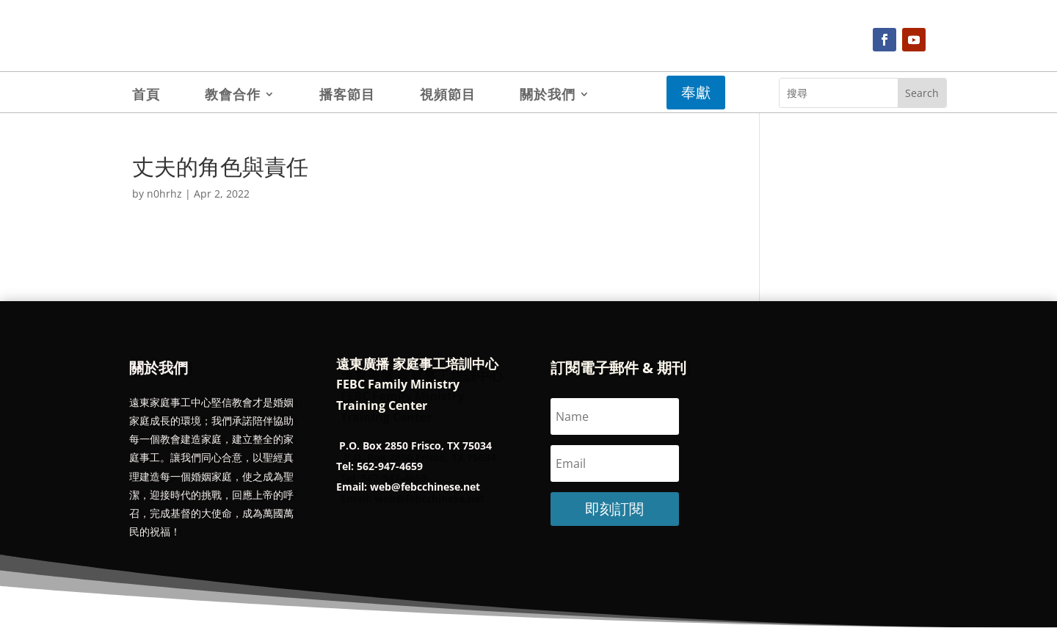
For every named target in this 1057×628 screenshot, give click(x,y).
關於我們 (547, 96)
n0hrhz (164, 194)
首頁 (146, 96)
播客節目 (347, 96)
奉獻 (696, 92)
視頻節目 (448, 96)
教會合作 (233, 96)
